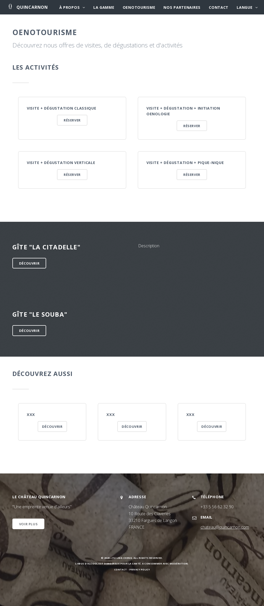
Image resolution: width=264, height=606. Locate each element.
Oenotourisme (139, 7)
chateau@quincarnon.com (225, 527)
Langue (244, 7)
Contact (218, 7)
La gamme (103, 7)
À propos (69, 7)
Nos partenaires (182, 7)
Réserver (72, 120)
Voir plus (28, 524)
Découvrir (29, 263)
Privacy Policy (139, 569)
